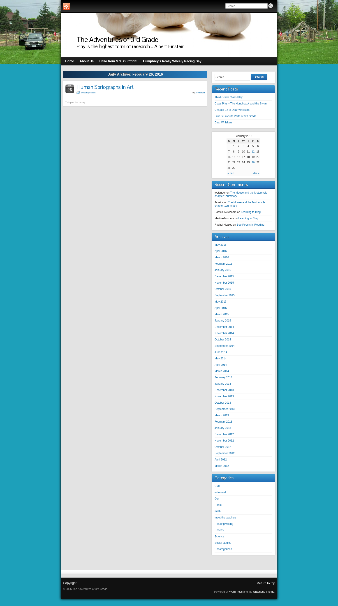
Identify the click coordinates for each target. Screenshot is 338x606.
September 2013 (225, 409)
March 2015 (222, 314)
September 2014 (225, 345)
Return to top (266, 583)
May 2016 (221, 244)
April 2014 (221, 364)
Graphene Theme (263, 591)
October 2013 (223, 402)
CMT (217, 486)
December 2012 (224, 434)
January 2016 (223, 270)
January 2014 (223, 383)
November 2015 (224, 282)
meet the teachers (225, 517)
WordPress (236, 591)
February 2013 (223, 421)
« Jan (230, 173)
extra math (221, 492)
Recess (219, 530)
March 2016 (222, 257)
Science (219, 536)
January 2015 (223, 320)
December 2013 (224, 390)
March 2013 (222, 415)
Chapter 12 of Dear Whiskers (232, 109)
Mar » (255, 173)
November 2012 (224, 440)
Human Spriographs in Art (105, 86)
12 (253, 151)
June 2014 (221, 352)
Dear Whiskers (223, 122)
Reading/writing (224, 523)
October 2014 (223, 339)
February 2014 (223, 377)
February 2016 (223, 263)
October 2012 (223, 447)
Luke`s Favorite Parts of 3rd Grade (235, 116)
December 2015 (224, 276)
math (218, 511)
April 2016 (221, 251)
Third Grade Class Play (229, 97)
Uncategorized (88, 92)
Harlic (218, 505)
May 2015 (221, 301)
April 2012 (221, 459)
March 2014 (222, 371)
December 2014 (224, 326)
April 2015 (221, 308)
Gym (217, 498)
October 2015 (223, 289)
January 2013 (223, 428)
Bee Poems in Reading (250, 224)
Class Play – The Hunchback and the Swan (241, 103)
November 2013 (224, 396)
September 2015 (225, 295)
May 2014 (221, 358)
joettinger (200, 92)
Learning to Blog (251, 212)
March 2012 (222, 465)
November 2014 (224, 333)
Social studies (223, 542)
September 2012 (225, 453)
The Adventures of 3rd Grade (117, 39)
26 (253, 162)
